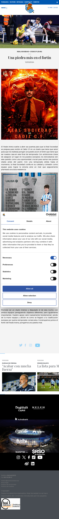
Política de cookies (7, 486)
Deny (29, 303)
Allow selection (29, 296)
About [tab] (48, 221)
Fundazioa (5, 2)
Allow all (29, 289)
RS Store (13, 2)
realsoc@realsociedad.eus (10, 480)
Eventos (36, 2)
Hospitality (28, 2)
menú (4, 8)
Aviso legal (4, 482)
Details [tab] (30, 221)
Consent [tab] (10, 221)
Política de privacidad (8, 484)
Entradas (20, 2)
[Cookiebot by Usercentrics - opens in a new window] (47, 214)
